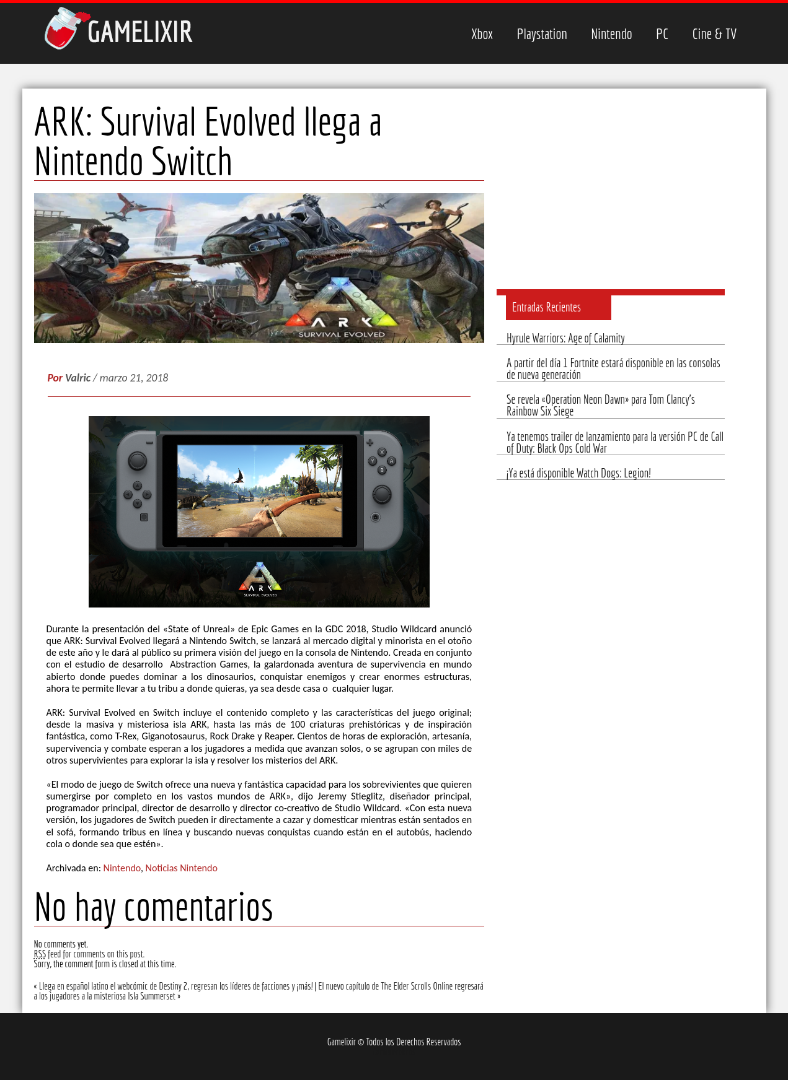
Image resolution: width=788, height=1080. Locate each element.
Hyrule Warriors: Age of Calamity (566, 338)
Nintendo (611, 33)
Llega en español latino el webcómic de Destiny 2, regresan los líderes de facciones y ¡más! (176, 985)
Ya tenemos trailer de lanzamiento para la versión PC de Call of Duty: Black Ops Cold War (615, 442)
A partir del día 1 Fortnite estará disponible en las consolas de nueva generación (613, 368)
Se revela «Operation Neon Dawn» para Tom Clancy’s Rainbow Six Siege (601, 405)
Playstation (541, 33)
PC (662, 33)
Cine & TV (715, 33)
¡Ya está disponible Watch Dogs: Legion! (578, 473)
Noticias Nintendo (182, 868)
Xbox (482, 33)
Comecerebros (394, 1051)
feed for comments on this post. (89, 953)
